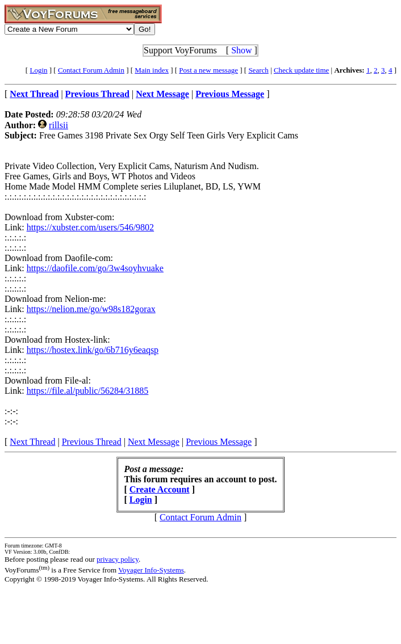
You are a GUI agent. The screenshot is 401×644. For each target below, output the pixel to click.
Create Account (160, 489)
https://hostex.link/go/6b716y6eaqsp (92, 350)
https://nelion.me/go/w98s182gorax (91, 309)
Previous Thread (92, 442)
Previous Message (219, 442)
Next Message (153, 442)
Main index (152, 70)
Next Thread (32, 442)
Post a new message (208, 70)
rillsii (58, 125)
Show (241, 50)
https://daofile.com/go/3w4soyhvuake (95, 268)
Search (258, 70)
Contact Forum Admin (91, 70)
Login (38, 70)
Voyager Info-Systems (151, 570)
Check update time (301, 70)
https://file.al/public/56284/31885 (88, 390)
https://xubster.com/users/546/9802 (90, 227)
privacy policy (118, 559)
